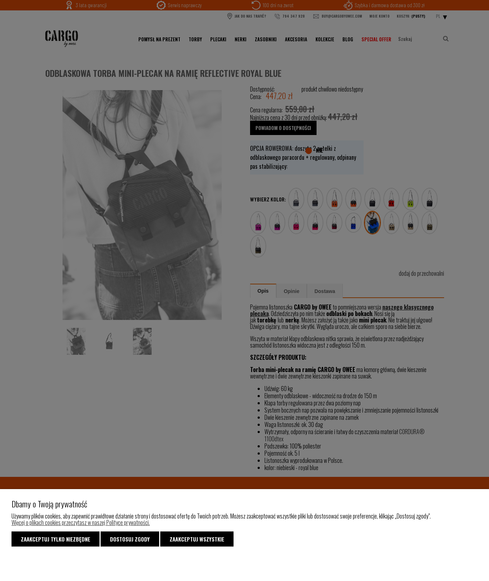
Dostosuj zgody (130, 539)
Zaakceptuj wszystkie (197, 539)
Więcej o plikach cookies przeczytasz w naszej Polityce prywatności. (80, 522)
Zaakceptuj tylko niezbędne (55, 539)
